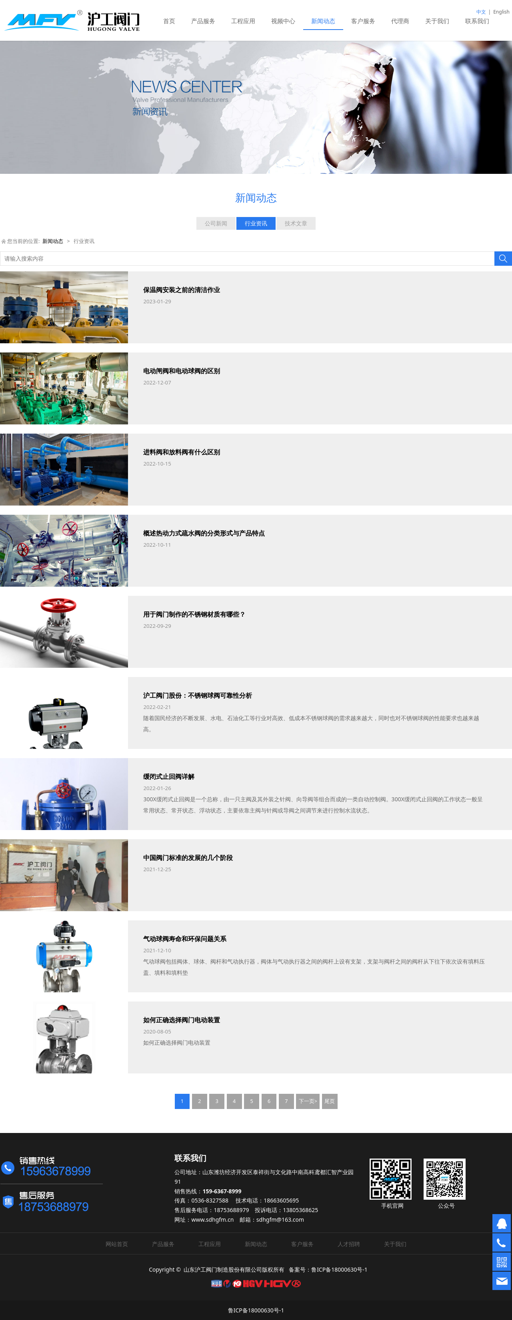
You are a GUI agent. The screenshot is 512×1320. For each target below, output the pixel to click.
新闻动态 (323, 21)
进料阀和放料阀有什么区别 (181, 452)
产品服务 (203, 21)
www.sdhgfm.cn (212, 1219)
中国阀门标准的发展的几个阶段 (188, 857)
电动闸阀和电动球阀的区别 (181, 370)
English (501, 11)
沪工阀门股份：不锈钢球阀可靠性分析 (197, 695)
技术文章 (296, 223)
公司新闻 (216, 223)
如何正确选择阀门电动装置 (181, 1019)
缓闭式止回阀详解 (168, 776)
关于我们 (437, 21)
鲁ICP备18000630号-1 (256, 1310)
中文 (481, 11)
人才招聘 (349, 1244)
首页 (169, 21)
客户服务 (363, 21)
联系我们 (477, 21)
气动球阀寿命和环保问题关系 (184, 938)
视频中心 (283, 21)
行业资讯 (256, 223)
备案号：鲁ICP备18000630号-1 (328, 1269)
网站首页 (117, 1244)
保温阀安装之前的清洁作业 (181, 289)
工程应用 (243, 21)
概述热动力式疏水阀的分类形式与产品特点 (204, 533)
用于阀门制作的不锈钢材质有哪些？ (194, 614)
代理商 (400, 21)
